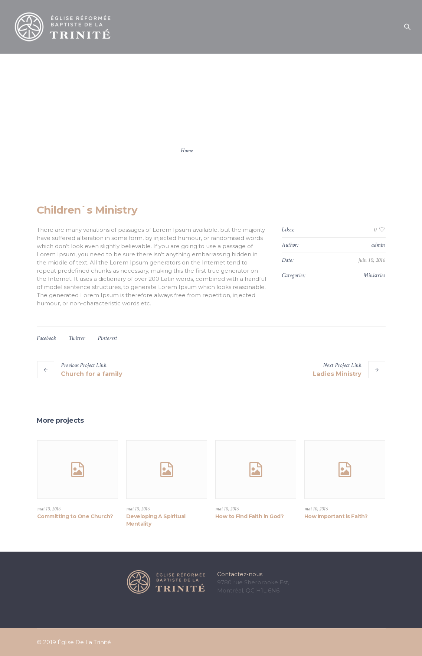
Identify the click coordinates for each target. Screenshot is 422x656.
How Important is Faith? (336, 516)
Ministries (374, 275)
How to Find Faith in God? (249, 516)
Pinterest (107, 338)
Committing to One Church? (75, 516)
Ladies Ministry (337, 373)
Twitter (77, 338)
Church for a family (91, 373)
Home (187, 151)
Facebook (46, 338)
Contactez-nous (239, 574)
